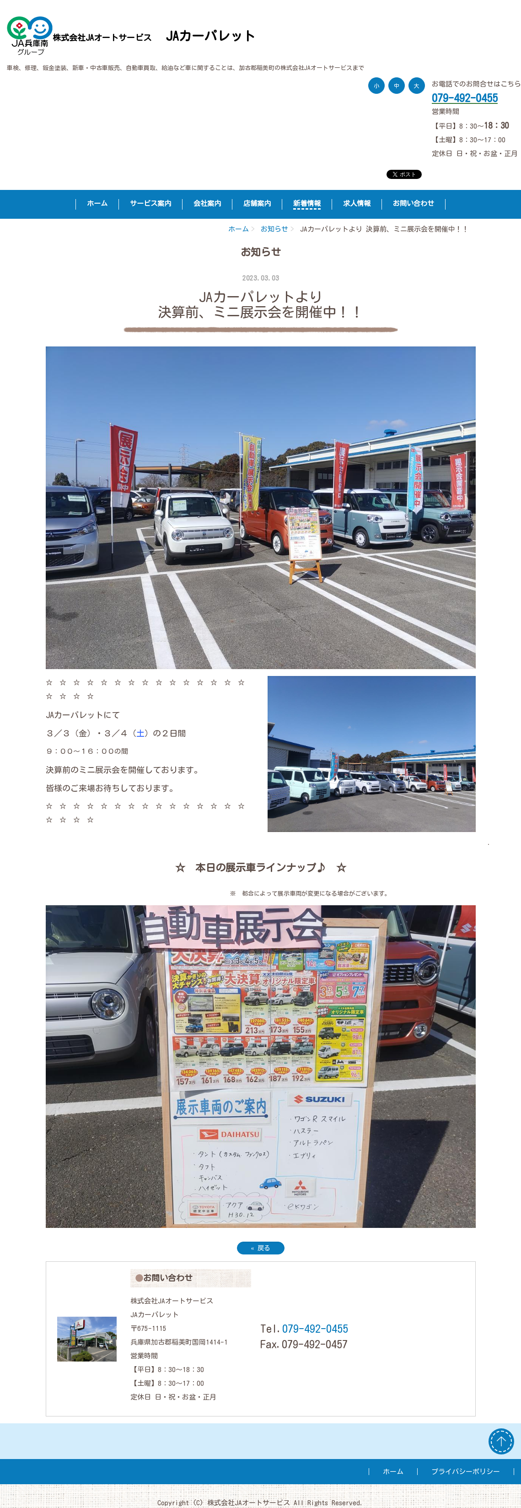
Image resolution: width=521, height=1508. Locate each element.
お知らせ (274, 229)
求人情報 (357, 203)
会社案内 (207, 203)
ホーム (97, 203)
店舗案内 (257, 203)
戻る (260, 1248)
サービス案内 (150, 203)
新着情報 (307, 203)
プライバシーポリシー (465, 1471)
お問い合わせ (413, 203)
